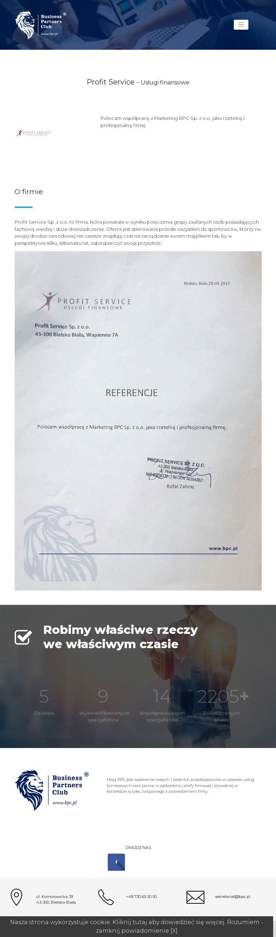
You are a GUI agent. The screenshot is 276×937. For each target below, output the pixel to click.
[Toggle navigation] (241, 25)
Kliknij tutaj (129, 922)
